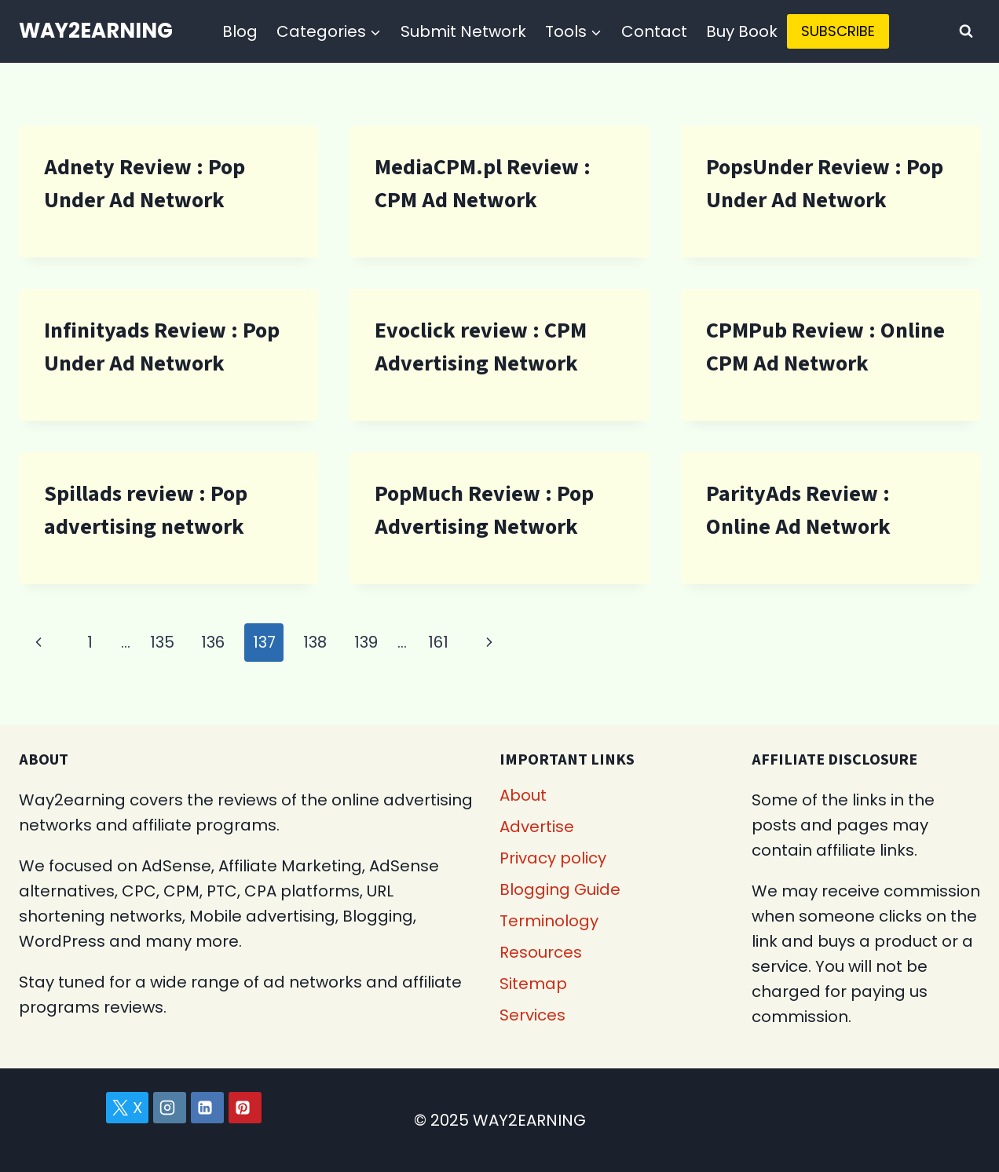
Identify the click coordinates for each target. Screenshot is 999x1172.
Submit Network (463, 31)
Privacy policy (553, 858)
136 (213, 642)
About (523, 795)
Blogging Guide (560, 889)
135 (162, 642)
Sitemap (533, 984)
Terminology (549, 921)
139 (366, 642)
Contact (654, 31)
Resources (541, 952)
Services (532, 1015)
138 (315, 642)
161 (438, 642)
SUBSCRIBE (838, 31)
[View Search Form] (966, 31)
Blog (240, 31)
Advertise (537, 827)
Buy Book (742, 31)
